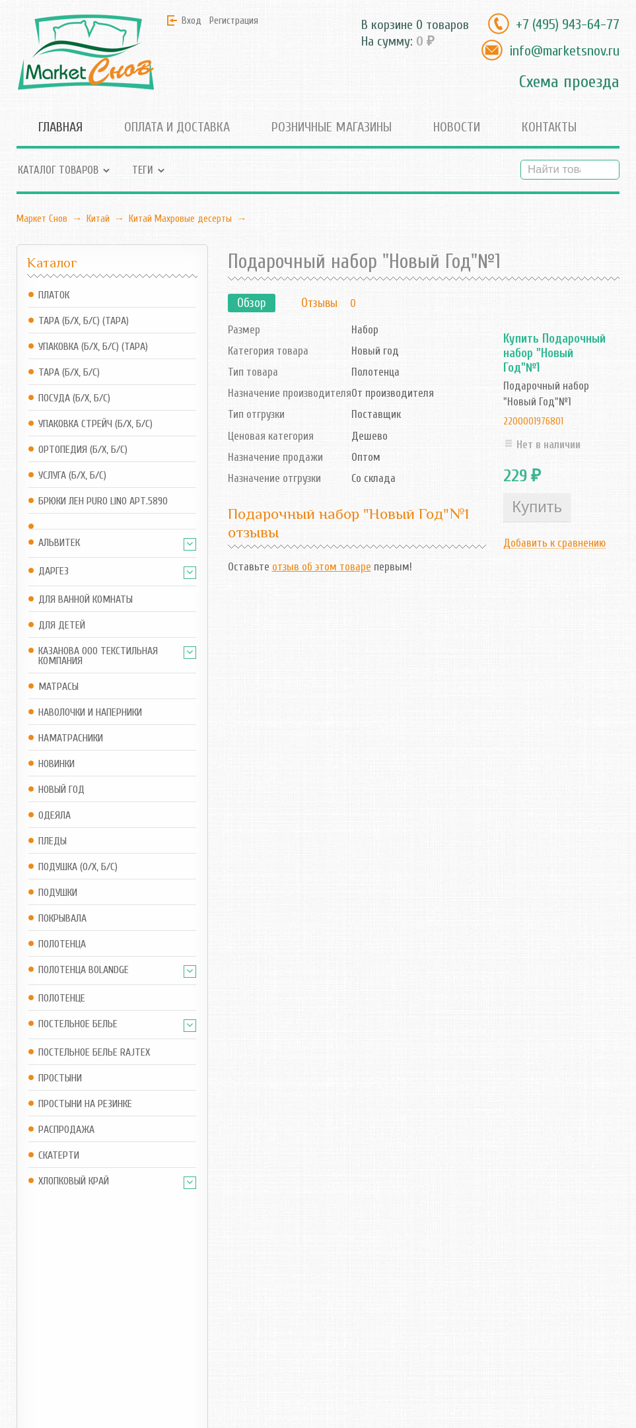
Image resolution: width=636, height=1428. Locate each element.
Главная (60, 127)
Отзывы (319, 303)
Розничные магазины (331, 127)
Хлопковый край (73, 1181)
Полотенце (61, 998)
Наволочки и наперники (90, 713)
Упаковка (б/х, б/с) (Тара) (93, 347)
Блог (263, 1291)
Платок (53, 295)
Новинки (56, 764)
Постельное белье (78, 1024)
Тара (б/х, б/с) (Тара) (83, 321)
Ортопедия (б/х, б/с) (82, 450)
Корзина (170, 1316)
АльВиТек (59, 543)
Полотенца (62, 944)
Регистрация (233, 20)
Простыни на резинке (85, 1104)
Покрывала (62, 919)
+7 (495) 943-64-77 (567, 24)
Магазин (171, 1291)
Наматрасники (70, 738)
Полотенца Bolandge (83, 970)
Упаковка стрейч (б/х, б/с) (95, 424)
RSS (261, 1316)
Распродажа (66, 1130)
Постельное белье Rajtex (94, 1053)
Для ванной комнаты (85, 600)
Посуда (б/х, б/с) (74, 398)
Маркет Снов (42, 218)
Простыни (60, 1078)
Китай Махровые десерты (180, 218)
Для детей (61, 625)
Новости (456, 127)
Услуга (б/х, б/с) (72, 476)
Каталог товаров (58, 170)
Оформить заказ (188, 1334)
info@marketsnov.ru (564, 50)
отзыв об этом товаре (321, 567)
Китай (98, 218)
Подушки (57, 893)
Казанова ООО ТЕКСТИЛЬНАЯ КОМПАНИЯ (98, 656)
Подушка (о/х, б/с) (78, 867)
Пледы (52, 841)
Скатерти (58, 1156)
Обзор (251, 303)
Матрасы (58, 687)
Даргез (53, 571)
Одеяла (54, 816)
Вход (191, 20)
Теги (142, 170)
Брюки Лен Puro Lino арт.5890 (103, 501)
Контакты (549, 127)
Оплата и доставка (177, 127)
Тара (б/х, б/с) (69, 373)
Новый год (61, 790)
